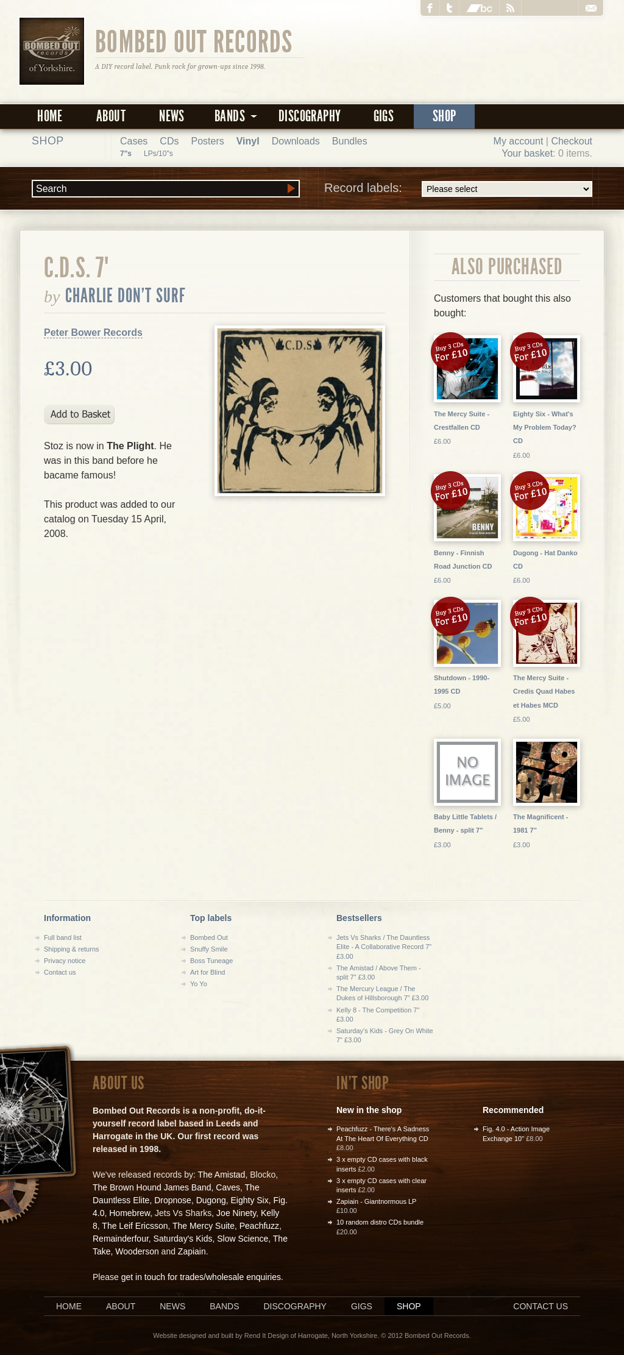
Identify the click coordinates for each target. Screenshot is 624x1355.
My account (519, 141)
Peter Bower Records (93, 332)
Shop (444, 116)
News (172, 116)
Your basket (527, 153)
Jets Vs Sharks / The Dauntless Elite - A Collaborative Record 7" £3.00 (383, 947)
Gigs (384, 116)
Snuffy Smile (209, 949)
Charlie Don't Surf (125, 295)
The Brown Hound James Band (152, 1187)
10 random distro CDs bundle (380, 1222)
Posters (207, 141)
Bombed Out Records (194, 41)
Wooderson (136, 1251)
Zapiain (192, 1251)
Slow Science (242, 1238)
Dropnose (172, 1200)
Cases (133, 141)
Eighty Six (249, 1200)
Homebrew (129, 1213)
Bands (224, 1306)
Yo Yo (198, 983)
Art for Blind (207, 972)
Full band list (63, 937)
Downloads (296, 141)
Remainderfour (121, 1238)
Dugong (211, 1200)
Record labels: (458, 189)
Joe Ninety (236, 1213)
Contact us (60, 972)
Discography (309, 116)
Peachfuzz (259, 1226)
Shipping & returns (71, 949)
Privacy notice (64, 960)
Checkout (571, 141)
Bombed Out (209, 937)
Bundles (349, 141)
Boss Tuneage (211, 960)
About (111, 116)
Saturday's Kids (183, 1238)
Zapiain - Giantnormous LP (376, 1201)
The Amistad (222, 1174)
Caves (228, 1187)
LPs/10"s (158, 153)
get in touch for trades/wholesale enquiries (201, 1277)
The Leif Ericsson (135, 1226)
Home (50, 116)
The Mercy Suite (203, 1226)
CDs (169, 141)
